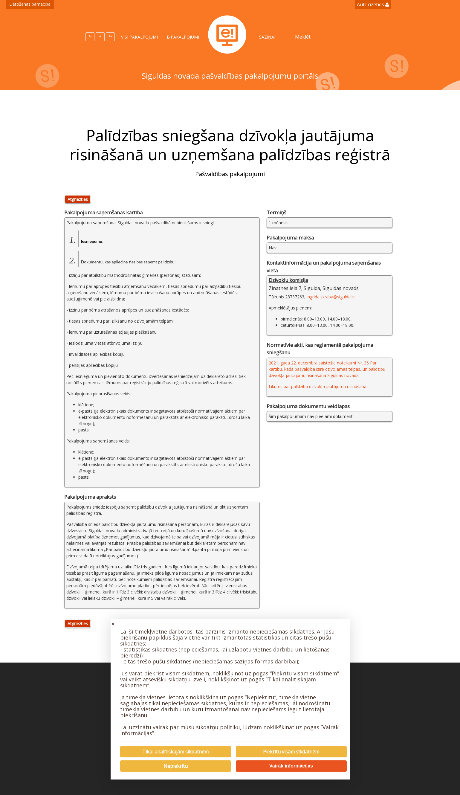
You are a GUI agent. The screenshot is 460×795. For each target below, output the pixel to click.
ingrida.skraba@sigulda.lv (330, 297)
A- (90, 36)
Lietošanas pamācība (30, 4)
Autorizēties (373, 4)
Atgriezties (78, 199)
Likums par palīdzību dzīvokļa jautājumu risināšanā (317, 386)
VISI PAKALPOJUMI (139, 37)
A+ (110, 36)
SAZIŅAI (267, 37)
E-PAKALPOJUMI (183, 37)
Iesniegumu (91, 241)
